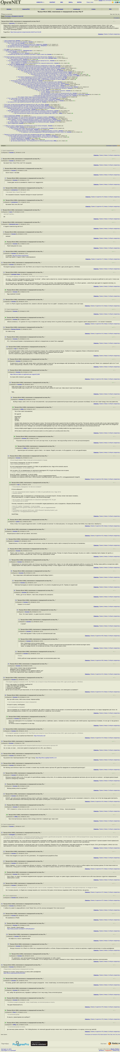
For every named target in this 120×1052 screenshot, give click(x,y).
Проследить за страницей (8, 1050)
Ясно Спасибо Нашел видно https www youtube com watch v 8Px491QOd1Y (29, 128)
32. (6, 337)
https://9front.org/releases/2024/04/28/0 (14, 973)
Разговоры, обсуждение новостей (14, 16)
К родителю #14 (99, 305)
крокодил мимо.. (52, 58)
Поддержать (108, 1050)
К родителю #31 (99, 535)
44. (9, 548)
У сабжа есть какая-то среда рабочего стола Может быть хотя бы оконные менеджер (25, 125)
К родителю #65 (99, 635)
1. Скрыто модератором (7, 150)
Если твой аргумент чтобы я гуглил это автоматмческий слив (56, 93)
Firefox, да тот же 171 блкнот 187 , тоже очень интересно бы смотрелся (49, 88)
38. (7, 346)
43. (9, 370)
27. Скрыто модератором (11, 309)
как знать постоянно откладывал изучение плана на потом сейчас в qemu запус (28, 58)
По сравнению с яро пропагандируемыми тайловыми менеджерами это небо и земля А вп (43, 132)
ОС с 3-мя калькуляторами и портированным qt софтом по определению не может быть (33, 65)
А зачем (43, 92)
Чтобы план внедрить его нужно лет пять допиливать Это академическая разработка (29, 118)
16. (4, 251)
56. (12, 571)
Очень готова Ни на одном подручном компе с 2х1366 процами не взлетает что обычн (39, 79)
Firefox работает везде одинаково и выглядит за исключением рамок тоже (53, 95)
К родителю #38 (99, 379)
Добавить (101, 1050)
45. (6, 784)
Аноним (18, 40)
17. (6, 178)
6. (1, 210)
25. (4, 773)
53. (4, 677)
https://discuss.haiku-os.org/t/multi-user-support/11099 (25, 374)
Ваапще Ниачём (20, 64)
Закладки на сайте (6, 1049)
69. (4, 729)
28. (4, 188)
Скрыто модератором (9, 40)
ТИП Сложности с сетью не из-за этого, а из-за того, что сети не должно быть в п (31, 112)
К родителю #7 (99, 259)
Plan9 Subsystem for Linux (17, 53)
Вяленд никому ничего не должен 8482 (21, 109)
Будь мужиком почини (16, 59)
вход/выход (76, 9)
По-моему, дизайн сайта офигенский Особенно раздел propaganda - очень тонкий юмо (29, 135)
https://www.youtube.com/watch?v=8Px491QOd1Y (21, 928)
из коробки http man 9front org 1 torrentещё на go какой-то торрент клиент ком (27, 54)
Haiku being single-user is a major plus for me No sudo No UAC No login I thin (39, 70)
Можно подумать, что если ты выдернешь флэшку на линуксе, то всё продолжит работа (30, 119)
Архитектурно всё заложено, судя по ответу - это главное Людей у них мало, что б (55, 75)
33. (6, 805)
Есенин (47, 104)
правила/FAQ (26, 9)
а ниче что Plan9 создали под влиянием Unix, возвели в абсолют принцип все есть (28, 60)
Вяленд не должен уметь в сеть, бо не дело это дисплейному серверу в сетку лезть (29, 108)
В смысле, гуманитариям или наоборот (21, 139)
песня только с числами (14, 43)
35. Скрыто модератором (7, 824)
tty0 (59, 67)
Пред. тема (112, 1034)
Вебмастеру (116, 1050)
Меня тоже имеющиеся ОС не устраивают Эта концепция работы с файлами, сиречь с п (36, 100)
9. (4, 232)
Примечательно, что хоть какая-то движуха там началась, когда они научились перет (35, 82)
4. (4, 168)
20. (2, 753)
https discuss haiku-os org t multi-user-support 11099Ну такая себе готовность (37, 69)
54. (2, 903)
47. (4, 861)
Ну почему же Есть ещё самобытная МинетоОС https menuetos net (24, 102)
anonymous (44, 45)
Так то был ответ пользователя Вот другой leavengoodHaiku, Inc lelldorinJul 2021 (48, 73)
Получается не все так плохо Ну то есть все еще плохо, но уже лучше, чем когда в (51, 74)
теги (92, 2)
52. (10, 560)
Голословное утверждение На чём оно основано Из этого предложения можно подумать (40, 77)
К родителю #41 (99, 674)
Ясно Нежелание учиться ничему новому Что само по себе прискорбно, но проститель (63, 94)
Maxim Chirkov (115, 1049)
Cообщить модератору (114, 34)
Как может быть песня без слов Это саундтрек (16, 41)
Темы (109, 1034)
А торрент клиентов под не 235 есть (13, 50)
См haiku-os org (11, 64)
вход (104, 0)
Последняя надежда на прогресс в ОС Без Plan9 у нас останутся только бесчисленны (26, 57)
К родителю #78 (99, 1007)
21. (4, 272)
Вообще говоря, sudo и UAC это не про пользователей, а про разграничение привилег (46, 72)
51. (9, 456)
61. (16, 651)
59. (4, 913)
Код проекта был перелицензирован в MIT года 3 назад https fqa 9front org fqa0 (24, 105)
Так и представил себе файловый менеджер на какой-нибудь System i (42, 85)
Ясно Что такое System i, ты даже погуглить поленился (52, 90)
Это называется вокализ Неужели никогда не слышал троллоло (24, 45)
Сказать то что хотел (39, 89)
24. (2, 763)
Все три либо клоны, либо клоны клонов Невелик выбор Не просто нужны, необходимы (33, 99)
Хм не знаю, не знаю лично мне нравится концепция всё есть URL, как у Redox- (24, 104)
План (33, 139)
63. (2, 965)
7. (1, 222)
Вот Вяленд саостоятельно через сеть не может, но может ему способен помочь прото (26, 107)
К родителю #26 (99, 323)
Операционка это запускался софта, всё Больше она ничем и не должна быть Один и (42, 84)
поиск (42, 9)
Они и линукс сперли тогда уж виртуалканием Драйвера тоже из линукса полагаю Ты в (39, 97)
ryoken (63, 79)
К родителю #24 (99, 801)
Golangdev (51, 117)
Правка (106, 34)
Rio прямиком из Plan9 (13, 127)
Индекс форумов (103, 1034)
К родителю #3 (99, 196)
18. (2, 741)
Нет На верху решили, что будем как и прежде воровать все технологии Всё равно (29, 122)
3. (1, 158)
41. (7, 539)
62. (6, 923)
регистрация (108, 0)
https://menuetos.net (39, 735)
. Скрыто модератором (10, 895)
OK (5, 49)
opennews (12, 23)
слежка (93, 9)
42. (4, 851)
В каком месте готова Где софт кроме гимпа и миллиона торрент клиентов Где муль (39, 68)
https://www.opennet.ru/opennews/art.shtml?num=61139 (25, 32)
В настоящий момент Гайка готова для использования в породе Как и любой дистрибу (36, 67)
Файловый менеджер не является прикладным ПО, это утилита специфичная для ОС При (50, 87)
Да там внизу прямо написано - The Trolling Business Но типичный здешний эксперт (32, 140)
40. (9, 359)
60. (16, 600)
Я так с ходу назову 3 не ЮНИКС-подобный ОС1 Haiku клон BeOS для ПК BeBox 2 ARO (30, 98)
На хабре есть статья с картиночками (23, 129)
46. (9, 663)
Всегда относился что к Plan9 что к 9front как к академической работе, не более (38, 130)
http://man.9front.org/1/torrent (20, 255)
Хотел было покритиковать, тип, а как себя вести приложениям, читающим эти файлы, (26, 117)
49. (10, 382)
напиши (10, 52)
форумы (9, 9)
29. (4, 793)
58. (15, 590)
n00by (70, 73)
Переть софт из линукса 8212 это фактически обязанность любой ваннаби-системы (39, 83)
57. (13, 580)
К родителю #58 (99, 660)
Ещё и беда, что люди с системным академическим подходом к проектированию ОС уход (33, 120)
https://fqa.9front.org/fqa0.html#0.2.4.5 (46, 757)
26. (4, 299)
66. (12, 397)
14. (2, 262)
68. (6, 695)
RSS (110, 9)
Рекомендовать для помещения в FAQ (92, 1034)
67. (9, 944)
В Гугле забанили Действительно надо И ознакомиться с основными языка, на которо (42, 78)
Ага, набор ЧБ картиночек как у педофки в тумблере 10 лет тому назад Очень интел (32, 137)
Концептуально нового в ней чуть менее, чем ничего (24, 80)
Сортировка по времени (111, 145)
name (7, 49)
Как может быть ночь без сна (15, 46)
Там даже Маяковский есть (17, 138)
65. (18, 610)
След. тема (117, 1034)
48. (4, 883)
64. (7, 934)
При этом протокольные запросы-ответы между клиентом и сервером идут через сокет (36, 113)
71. (19, 619)
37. (2, 832)
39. (6, 529)
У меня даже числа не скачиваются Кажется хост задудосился (26, 44)
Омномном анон (27, 50)
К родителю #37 (99, 868)
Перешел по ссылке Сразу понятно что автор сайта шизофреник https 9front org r (24, 134)
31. (4, 327)
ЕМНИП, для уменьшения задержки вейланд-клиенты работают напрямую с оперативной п (31, 110)
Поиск (88, 2)
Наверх (106, 155)
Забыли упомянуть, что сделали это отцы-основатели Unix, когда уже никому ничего (32, 63)
